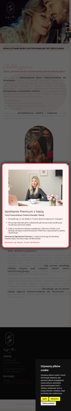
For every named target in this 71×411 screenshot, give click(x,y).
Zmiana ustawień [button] (48, 403)
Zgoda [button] (45, 399)
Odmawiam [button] (54, 399)
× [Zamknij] (68, 163)
